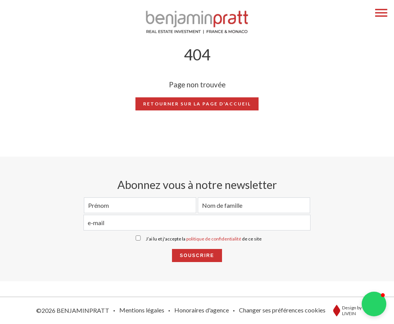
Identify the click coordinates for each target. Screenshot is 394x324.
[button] (374, 304)
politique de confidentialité (213, 239)
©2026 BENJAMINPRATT (72, 310)
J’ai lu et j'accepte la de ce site (204, 239)
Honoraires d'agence (201, 310)
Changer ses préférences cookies (282, 310)
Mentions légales (141, 310)
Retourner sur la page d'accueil (197, 104)
